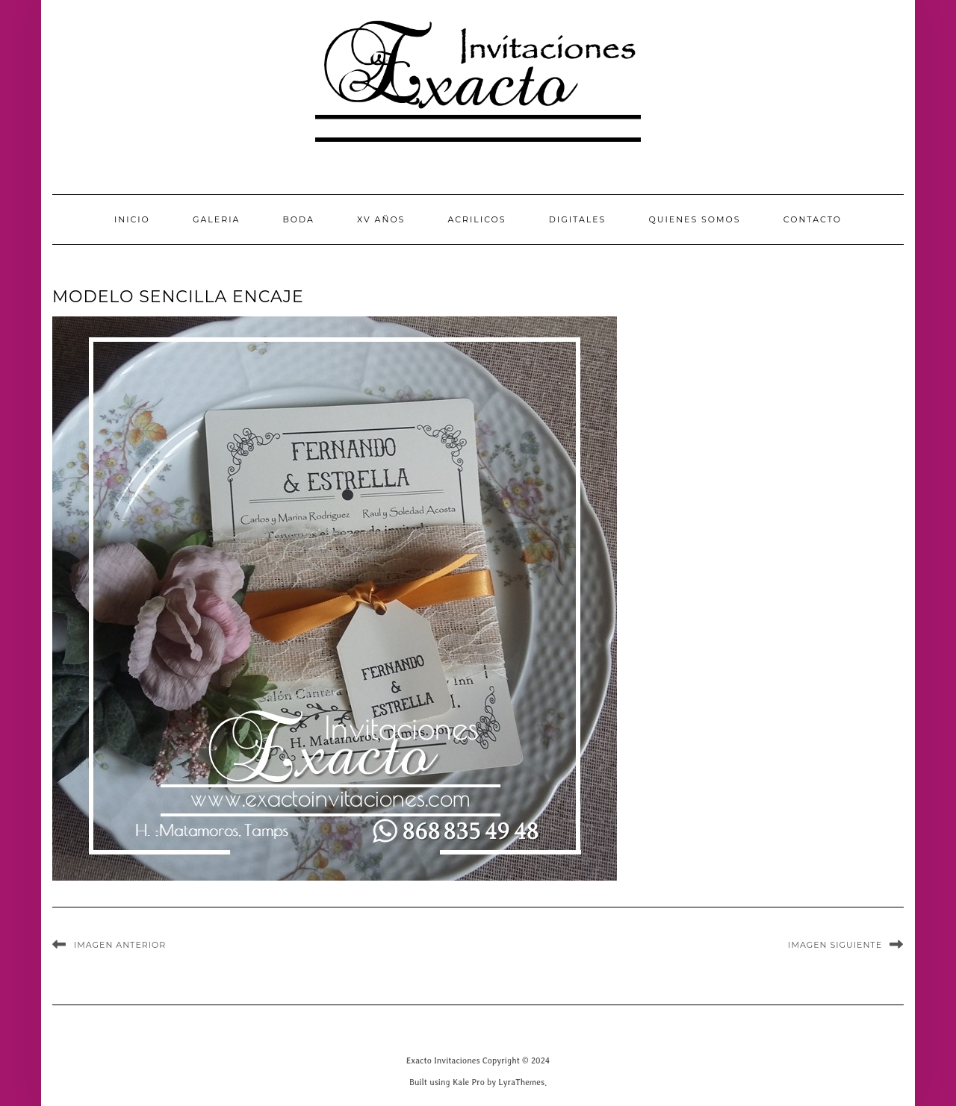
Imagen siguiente (835, 945)
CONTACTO (812, 219)
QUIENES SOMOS (695, 219)
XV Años (381, 219)
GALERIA (216, 219)
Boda (298, 219)
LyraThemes (521, 1082)
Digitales (577, 219)
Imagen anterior (120, 945)
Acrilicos (477, 219)
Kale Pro (469, 1082)
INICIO (132, 219)
